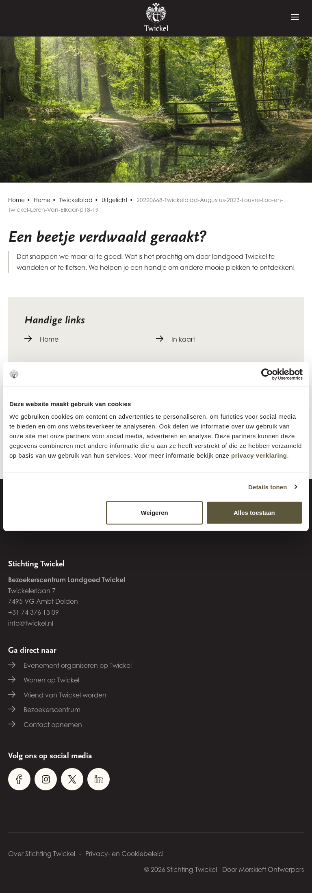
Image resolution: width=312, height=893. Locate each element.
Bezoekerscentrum (52, 710)
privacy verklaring (259, 455)
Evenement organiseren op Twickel (78, 665)
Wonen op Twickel (51, 680)
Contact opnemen (53, 725)
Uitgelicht (115, 199)
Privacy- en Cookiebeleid (124, 854)
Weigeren (154, 512)
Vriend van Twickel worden (65, 695)
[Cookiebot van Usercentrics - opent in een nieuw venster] (267, 374)
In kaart (183, 339)
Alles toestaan (254, 512)
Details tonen (267, 486)
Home (16, 199)
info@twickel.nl (30, 623)
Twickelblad (76, 199)
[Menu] (295, 17)
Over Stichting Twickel (41, 854)
